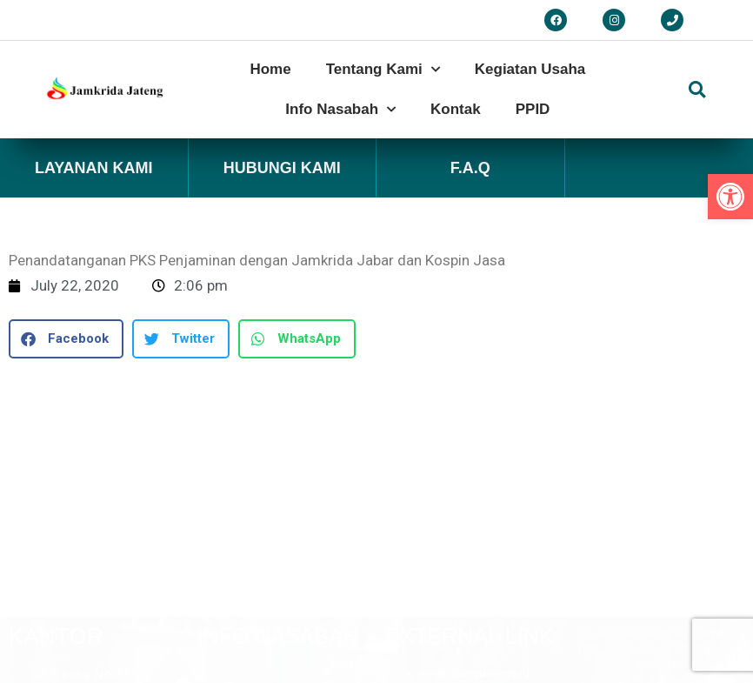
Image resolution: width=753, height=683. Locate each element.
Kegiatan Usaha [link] (530, 69)
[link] (730, 196)
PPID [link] (533, 109)
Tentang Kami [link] (383, 70)
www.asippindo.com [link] (472, 502)
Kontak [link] (455, 109)
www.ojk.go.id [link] (456, 468)
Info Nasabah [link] (340, 110)
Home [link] (270, 69)
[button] (697, 89)
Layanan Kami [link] (94, 168)
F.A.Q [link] (470, 168)
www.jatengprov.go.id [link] (475, 434)
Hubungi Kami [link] (282, 168)
